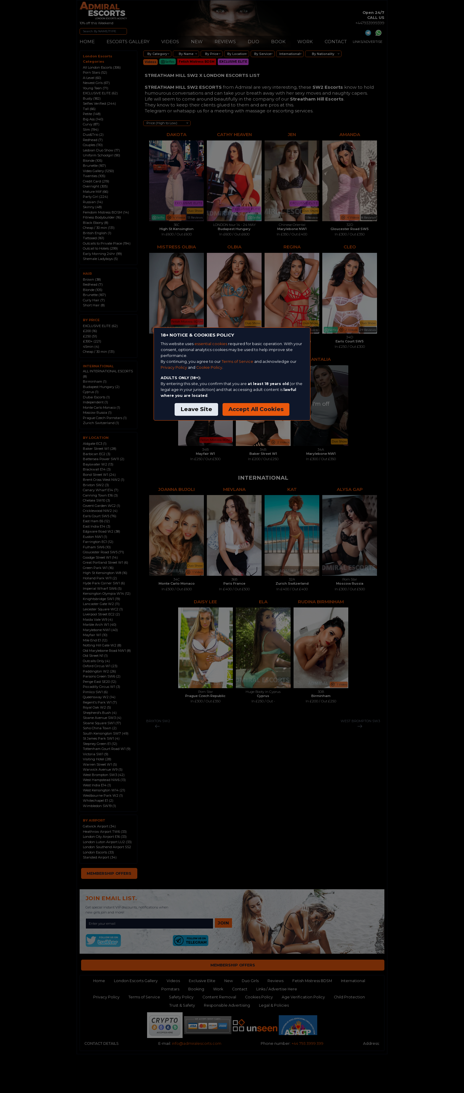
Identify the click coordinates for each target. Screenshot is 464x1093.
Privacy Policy (174, 367)
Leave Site (196, 409)
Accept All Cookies (255, 409)
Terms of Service (237, 361)
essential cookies (210, 344)
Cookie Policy (209, 367)
